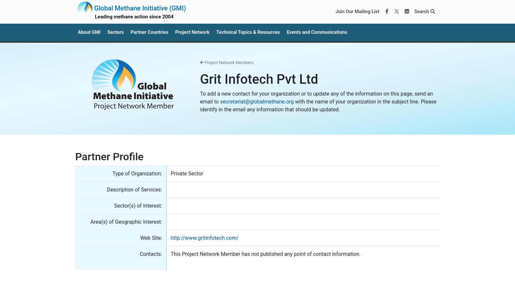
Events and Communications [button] (317, 32)
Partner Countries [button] (149, 32)
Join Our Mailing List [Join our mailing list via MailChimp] (357, 11)
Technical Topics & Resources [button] (248, 32)
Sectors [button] (115, 32)
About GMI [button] (89, 32)
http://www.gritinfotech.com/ (205, 238)
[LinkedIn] (407, 12)
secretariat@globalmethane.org (257, 102)
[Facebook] (387, 12)
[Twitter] (396, 12)
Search (424, 11)
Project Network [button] (192, 32)
